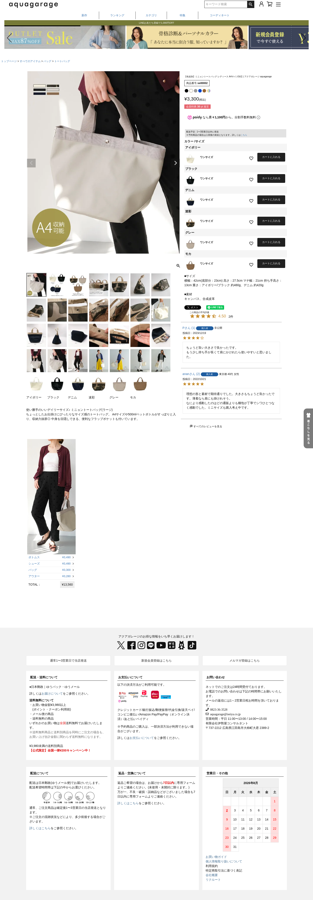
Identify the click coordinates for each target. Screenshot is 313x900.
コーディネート (220, 15)
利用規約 (212, 866)
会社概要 (212, 875)
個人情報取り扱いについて (224, 861)
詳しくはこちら (40, 828)
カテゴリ (151, 15)
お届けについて (52, 693)
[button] (303, 38)
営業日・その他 (217, 773)
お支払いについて (130, 677)
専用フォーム (186, 782)
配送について (39, 773)
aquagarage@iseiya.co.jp (225, 713)
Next (175, 163)
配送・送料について (44, 677)
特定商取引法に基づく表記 (224, 870)
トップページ (9, 61)
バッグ (47, 61)
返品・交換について (132, 773)
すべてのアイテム (30, 61)
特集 (182, 15)
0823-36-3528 (218, 709)
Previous (31, 163)
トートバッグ (62, 61)
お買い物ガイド (216, 857)
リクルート (213, 879)
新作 (84, 15)
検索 (250, 4)
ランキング (117, 15)
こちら (244, 135)
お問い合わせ (215, 677)
